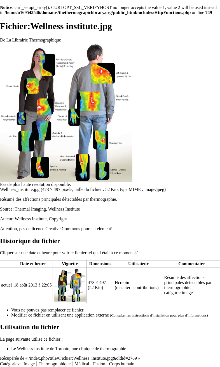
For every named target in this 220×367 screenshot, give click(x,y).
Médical (81, 363)
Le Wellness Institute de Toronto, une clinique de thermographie (68, 348)
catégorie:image (178, 292)
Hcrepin (122, 282)
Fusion (99, 363)
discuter (123, 287)
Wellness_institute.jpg (19, 189)
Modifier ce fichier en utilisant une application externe (60, 315)
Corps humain (121, 363)
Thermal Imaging (30, 209)
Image (29, 363)
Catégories (9, 363)
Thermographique (55, 363)
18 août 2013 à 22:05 (33, 285)
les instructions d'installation (148, 315)
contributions (145, 287)
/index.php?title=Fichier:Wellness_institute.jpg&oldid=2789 (83, 358)
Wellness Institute (31, 218)
